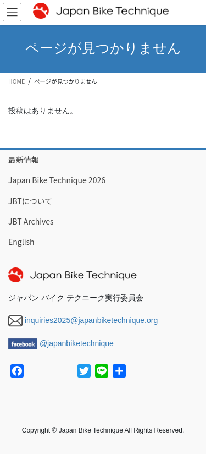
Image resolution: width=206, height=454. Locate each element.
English (21, 241)
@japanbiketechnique (77, 343)
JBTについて (30, 200)
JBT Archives (31, 221)
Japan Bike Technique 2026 (56, 179)
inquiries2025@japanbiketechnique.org (91, 320)
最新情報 (23, 159)
